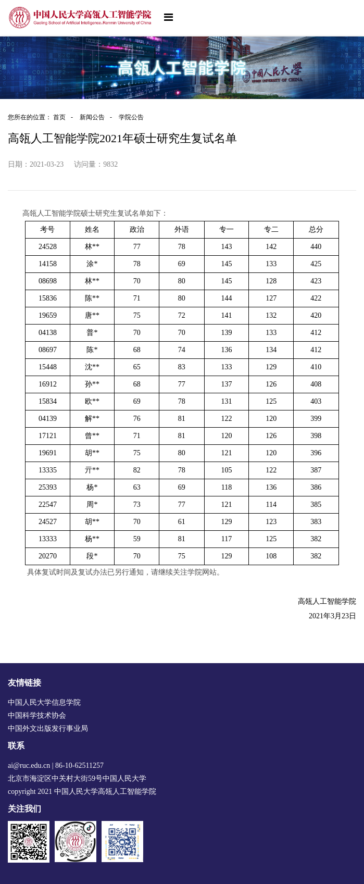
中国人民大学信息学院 (44, 702)
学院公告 (131, 117)
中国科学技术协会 (37, 715)
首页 (65, 117)
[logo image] (81, 17)
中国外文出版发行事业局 (48, 728)
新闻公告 (98, 117)
